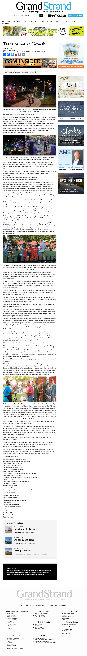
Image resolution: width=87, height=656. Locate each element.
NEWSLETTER (10, 622)
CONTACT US (36, 606)
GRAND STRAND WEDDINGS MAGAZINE (44, 639)
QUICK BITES (65, 615)
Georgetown (12, 574)
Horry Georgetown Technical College (26, 570)
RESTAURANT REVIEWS (68, 616)
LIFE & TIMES (10, 644)
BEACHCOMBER (11, 639)
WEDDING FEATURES (39, 638)
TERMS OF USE (26, 606)
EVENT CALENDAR (39, 615)
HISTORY (9, 641)
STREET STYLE (38, 627)
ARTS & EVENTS (17, 21)
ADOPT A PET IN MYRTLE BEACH (15, 648)
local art (33, 574)
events (10, 570)
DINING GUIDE (65, 618)
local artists (20, 572)
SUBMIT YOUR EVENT (39, 616)
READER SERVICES (12, 618)
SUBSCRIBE (62, 606)
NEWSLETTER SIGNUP (12, 624)
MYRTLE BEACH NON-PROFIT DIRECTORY (17, 647)
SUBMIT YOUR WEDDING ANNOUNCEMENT (45, 642)
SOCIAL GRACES (66, 633)
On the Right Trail (24, 540)
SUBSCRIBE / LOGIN (75, 15)
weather (41, 574)
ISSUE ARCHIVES (11, 616)
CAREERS (45, 606)
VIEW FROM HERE (11, 645)
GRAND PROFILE (66, 632)
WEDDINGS (75, 21)
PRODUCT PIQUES (39, 628)
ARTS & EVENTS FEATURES (41, 614)
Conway (39, 572)
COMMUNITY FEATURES (13, 638)
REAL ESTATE (49, 21)
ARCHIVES (9, 621)
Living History (22, 551)
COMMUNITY (65, 21)
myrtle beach (30, 572)
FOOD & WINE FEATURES (68, 614)
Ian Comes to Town (24, 529)
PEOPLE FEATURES (67, 629)
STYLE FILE (37, 626)
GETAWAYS (10, 642)
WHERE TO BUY (11, 615)
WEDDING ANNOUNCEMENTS (41, 641)
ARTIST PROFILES (66, 630)
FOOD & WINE (6, 21)
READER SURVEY (11, 619)
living (46, 572)
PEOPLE (57, 21)
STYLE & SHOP (28, 21)
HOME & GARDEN (39, 21)
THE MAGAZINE (6, 23)
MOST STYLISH (38, 624)
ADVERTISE (54, 606)
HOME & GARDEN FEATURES (69, 624)
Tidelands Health (23, 574)
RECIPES (64, 619)
